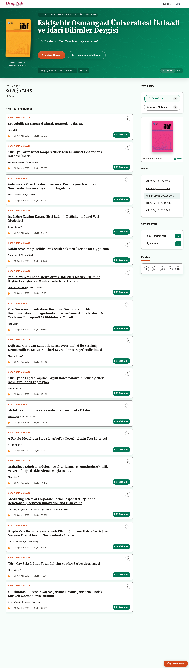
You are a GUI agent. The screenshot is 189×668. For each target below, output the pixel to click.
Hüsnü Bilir (14, 131)
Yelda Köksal (28, 269)
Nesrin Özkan (15, 472)
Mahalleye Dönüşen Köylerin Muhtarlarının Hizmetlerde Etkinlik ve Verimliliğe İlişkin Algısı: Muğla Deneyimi (52, 498)
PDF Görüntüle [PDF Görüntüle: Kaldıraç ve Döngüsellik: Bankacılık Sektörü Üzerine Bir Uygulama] (120, 274)
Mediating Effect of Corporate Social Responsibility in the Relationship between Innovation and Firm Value (52, 533)
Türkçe (167, 4)
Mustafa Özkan (16, 377)
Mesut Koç (14, 507)
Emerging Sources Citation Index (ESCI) (57, 70)
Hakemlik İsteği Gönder (86, 55)
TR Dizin (83, 70)
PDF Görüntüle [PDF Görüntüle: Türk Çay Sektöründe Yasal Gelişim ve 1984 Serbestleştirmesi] (120, 611)
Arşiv (144, 168)
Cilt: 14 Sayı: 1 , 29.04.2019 (158, 203)
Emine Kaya (14, 269)
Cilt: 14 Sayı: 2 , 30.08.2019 (160, 196)
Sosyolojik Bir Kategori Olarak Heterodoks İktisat (46, 125)
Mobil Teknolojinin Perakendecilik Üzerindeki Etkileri (51, 436)
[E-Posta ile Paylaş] (177, 268)
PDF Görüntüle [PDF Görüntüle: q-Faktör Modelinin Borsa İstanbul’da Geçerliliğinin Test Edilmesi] (120, 477)
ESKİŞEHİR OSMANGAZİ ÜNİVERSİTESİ (73, 15)
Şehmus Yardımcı (33, 641)
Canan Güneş (15, 235)
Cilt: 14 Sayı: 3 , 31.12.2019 (158, 188)
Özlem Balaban (33, 166)
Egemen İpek (15, 411)
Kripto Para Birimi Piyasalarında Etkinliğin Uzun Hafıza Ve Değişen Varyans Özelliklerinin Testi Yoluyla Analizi (53, 567)
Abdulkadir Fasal (16, 166)
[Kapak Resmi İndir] (178, 158)
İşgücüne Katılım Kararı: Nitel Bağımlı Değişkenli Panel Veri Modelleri (54, 226)
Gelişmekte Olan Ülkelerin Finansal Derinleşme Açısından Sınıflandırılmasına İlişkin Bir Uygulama (53, 192)
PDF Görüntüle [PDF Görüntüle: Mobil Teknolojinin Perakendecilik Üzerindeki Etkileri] (120, 446)
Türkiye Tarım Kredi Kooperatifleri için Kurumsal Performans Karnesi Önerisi (56, 157)
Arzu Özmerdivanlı (17, 200)
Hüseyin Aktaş (32, 576)
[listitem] (162, 98)
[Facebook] (146, 268)
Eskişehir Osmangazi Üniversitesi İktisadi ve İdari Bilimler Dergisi (109, 26)
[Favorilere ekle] (126, 120)
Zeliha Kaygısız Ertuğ (18, 304)
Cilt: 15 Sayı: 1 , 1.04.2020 (158, 181)
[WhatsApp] (154, 268)
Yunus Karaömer (61, 541)
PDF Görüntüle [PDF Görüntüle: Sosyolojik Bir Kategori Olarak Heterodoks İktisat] (120, 136)
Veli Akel (32, 200)
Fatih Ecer (13, 342)
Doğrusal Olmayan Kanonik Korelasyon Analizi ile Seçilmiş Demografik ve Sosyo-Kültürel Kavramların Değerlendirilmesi (56, 369)
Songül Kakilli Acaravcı (29, 541)
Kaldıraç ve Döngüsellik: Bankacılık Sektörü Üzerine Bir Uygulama (51, 261)
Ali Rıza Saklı (15, 606)
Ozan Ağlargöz (16, 641)
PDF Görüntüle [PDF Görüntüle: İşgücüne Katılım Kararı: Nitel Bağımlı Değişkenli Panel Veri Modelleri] (120, 239)
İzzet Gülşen (14, 442)
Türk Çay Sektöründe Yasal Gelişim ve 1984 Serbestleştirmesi (55, 600)
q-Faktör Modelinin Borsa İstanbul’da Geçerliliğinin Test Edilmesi (58, 466)
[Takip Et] (168, 71)
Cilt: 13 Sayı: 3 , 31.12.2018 (158, 210)
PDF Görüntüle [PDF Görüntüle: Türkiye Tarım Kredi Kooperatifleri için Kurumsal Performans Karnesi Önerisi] (120, 170)
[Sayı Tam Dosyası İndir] (178, 236)
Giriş (178, 4)
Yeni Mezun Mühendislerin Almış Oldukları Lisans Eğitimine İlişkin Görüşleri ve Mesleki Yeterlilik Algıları (55, 295)
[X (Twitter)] (162, 268)
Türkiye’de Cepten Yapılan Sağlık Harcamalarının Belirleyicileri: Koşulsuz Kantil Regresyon (57, 403)
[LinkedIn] (170, 268)
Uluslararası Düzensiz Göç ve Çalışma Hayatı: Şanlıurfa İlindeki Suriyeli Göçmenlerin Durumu (57, 633)
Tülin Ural (13, 541)
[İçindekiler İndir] (178, 243)
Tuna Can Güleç (16, 576)
